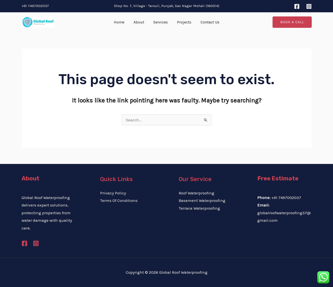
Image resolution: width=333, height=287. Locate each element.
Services (160, 22)
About (140, 22)
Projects (183, 22)
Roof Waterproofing (196, 193)
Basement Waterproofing (202, 200)
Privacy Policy (113, 193)
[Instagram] (309, 6)
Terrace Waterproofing (199, 208)
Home (122, 22)
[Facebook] (297, 6)
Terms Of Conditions (119, 200)
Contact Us (207, 22)
